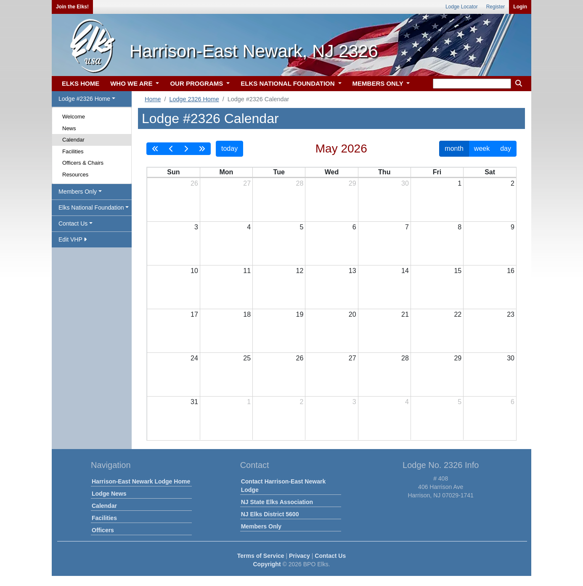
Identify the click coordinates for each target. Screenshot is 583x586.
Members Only (261, 526)
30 (405, 183)
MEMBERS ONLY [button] (378, 83)
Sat (490, 172)
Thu (384, 172)
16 (510, 270)
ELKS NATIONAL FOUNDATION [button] (289, 83)
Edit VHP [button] (72, 239)
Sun (173, 172)
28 (300, 183)
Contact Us (330, 555)
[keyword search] (472, 84)
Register (495, 7)
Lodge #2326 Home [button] (84, 98)
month (454, 148)
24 (194, 358)
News (69, 128)
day (505, 148)
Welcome (73, 116)
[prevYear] (155, 148)
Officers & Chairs (82, 163)
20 (352, 314)
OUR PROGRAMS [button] (197, 83)
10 (194, 270)
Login (520, 7)
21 (405, 314)
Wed (332, 172)
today (229, 148)
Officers (103, 530)
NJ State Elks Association (277, 502)
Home (153, 99)
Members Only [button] (77, 191)
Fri (437, 172)
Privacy (299, 555)
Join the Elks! (72, 7)
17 (194, 314)
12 (300, 270)
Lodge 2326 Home (194, 99)
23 (510, 314)
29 (352, 183)
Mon (226, 172)
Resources (75, 174)
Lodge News (109, 493)
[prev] (171, 148)
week (482, 148)
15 (457, 270)
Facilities (73, 151)
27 (247, 183)
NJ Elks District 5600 (270, 514)
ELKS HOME (80, 83)
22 (457, 314)
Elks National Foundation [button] (91, 207)
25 (247, 358)
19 (300, 314)
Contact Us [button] (72, 223)
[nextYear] (202, 148)
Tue (279, 172)
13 (352, 270)
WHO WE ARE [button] (132, 83)
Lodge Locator (461, 7)
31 (194, 401)
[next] (185, 148)
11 (247, 270)
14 (405, 270)
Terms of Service (260, 555)
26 (194, 183)
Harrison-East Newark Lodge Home (141, 481)
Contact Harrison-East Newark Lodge (283, 485)
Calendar (73, 140)
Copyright (267, 564)
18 (247, 314)
